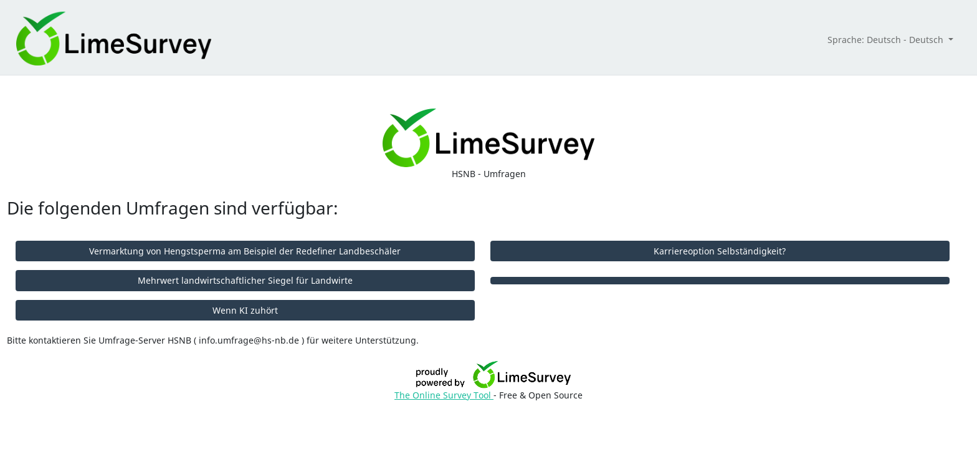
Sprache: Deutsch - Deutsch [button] (886, 40)
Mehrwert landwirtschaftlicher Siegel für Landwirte (245, 280)
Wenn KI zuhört (245, 310)
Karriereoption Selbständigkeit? (720, 251)
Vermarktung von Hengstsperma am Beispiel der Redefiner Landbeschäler (245, 251)
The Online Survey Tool (443, 395)
